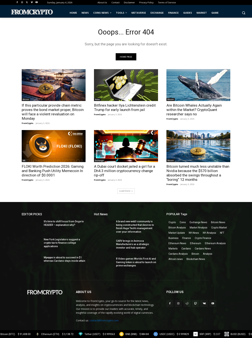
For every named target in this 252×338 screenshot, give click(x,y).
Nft (24, 160)
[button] (243, 13)
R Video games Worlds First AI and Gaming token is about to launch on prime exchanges (136, 262)
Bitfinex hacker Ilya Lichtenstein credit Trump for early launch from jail (125, 107)
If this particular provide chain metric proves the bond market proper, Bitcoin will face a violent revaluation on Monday (53, 112)
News (97, 99)
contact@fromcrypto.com (104, 320)
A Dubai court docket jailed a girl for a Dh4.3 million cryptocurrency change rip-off (124, 170)
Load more (126, 190)
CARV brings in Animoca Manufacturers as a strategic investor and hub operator (132, 244)
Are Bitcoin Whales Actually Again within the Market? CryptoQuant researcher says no (194, 109)
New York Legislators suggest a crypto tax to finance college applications (62, 243)
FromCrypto (27, 123)
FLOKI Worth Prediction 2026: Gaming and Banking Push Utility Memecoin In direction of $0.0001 (52, 170)
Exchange (99, 160)
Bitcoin (26, 99)
